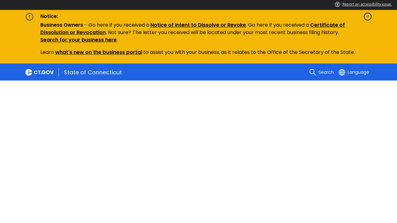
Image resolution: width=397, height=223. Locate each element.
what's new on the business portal (98, 52)
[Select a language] (354, 72)
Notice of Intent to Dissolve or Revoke (198, 24)
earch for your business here (80, 39)
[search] (322, 72)
